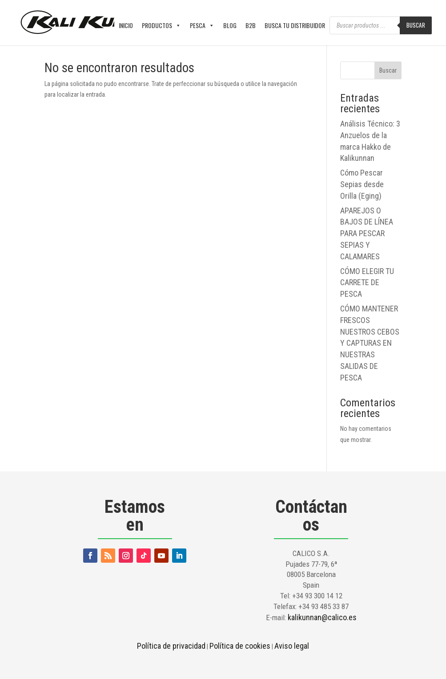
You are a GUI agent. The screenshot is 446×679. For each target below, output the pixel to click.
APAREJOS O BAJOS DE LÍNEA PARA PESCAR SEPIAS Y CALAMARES (366, 233)
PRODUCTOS (161, 25)
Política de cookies (239, 645)
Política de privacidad (171, 645)
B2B (250, 25)
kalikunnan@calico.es (322, 617)
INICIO (126, 25)
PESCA (202, 25)
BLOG (230, 25)
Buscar (415, 24)
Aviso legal (291, 645)
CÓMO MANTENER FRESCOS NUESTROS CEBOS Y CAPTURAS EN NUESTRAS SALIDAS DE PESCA (369, 343)
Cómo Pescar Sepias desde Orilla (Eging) (362, 184)
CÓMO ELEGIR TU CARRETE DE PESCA (367, 282)
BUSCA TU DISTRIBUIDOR (295, 25)
